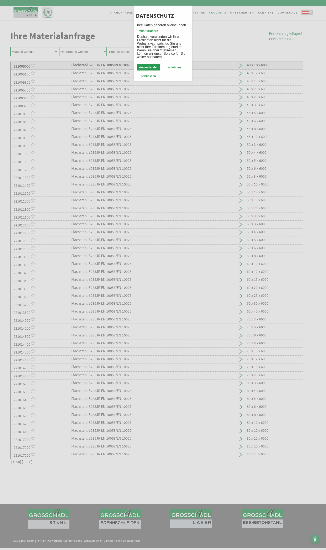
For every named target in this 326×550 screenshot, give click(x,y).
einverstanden (148, 67)
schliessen (148, 76)
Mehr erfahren (148, 30)
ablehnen (174, 67)
